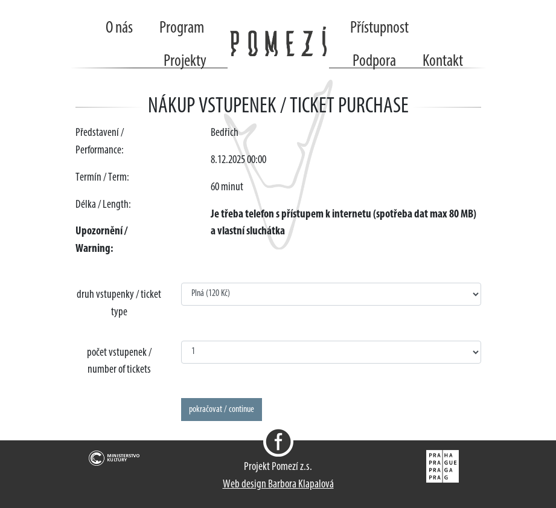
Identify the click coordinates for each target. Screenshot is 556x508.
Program (181, 28)
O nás (119, 28)
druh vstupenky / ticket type (119, 303)
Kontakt (442, 61)
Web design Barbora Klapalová (278, 484)
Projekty (185, 61)
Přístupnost (379, 28)
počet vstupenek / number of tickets (119, 361)
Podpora (374, 61)
